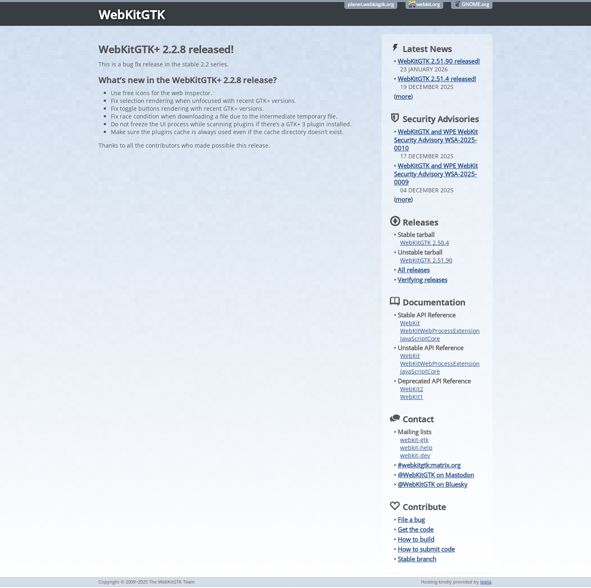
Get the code (415, 529)
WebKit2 (411, 389)
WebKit (410, 323)
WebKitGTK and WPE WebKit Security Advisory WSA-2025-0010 (436, 140)
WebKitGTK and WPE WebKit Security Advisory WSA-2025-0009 (436, 174)
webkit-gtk (414, 440)
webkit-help (416, 447)
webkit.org (428, 4)
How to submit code (426, 549)
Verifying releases (422, 280)
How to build (416, 539)
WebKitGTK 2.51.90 (426, 260)
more (403, 96)
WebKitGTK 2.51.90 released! (439, 61)
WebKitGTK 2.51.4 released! (437, 79)
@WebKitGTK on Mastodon (436, 475)
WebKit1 (411, 397)
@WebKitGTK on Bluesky (432, 484)
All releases (414, 270)
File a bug (411, 519)
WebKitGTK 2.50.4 (424, 242)
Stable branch (417, 559)
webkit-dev (415, 455)
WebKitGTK (131, 14)
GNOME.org (475, 4)
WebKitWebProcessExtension (440, 331)
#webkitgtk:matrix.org (429, 465)
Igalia (485, 582)
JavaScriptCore (420, 338)
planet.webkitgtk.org (371, 4)
